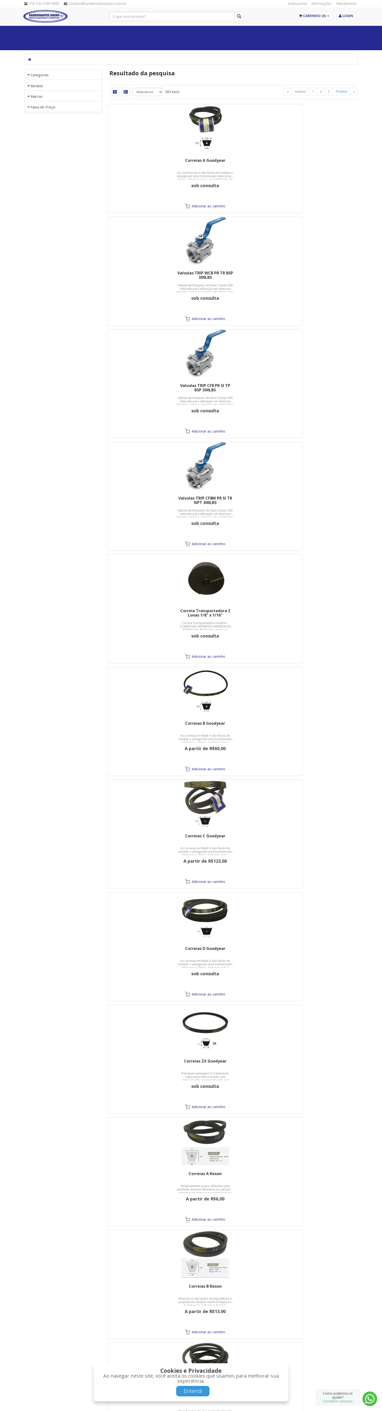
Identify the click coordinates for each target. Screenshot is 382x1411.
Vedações (101, 31)
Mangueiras (308, 31)
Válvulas (185, 31)
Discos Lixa (148, 836)
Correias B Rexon (233, 498)
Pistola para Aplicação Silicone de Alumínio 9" (319, 1176)
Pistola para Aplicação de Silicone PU (233, 1176)
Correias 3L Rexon (233, 610)
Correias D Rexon (148, 610)
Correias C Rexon (318, 498)
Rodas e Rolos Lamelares (234, 836)
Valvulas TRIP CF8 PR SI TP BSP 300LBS (319, 162)
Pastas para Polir (148, 948)
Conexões (213, 31)
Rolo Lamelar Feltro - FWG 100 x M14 (319, 838)
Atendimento (346, 3)
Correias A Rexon (148, 498)
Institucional (297, 3)
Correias (129, 31)
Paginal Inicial (43, 31)
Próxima (341, 91)
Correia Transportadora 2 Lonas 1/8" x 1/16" (234, 275)
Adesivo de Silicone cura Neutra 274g (233, 1063)
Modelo (36, 182)
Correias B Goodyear (319, 273)
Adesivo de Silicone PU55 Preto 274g (319, 1063)
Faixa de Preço (42, 338)
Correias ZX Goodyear (319, 385)
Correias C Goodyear (148, 385)
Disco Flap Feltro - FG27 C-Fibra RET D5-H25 (319, 725)
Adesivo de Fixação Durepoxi (233, 948)
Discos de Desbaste (233, 723)
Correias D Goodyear (234, 385)
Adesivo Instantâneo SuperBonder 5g (319, 951)
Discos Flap (148, 723)
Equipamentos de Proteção (259, 31)
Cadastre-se (281, 1363)
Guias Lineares (143, 44)
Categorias (39, 74)
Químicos (156, 31)
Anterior (300, 91)
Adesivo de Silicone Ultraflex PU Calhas (148, 1176)
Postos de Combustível (101, 44)
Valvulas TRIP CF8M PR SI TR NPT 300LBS (148, 275)
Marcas (36, 231)
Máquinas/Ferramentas (50, 44)
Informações (321, 3)
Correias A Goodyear (148, 160)
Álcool (74, 31)
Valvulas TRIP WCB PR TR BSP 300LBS (234, 162)
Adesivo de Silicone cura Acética (148, 1063)
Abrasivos (337, 31)
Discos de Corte (319, 610)
